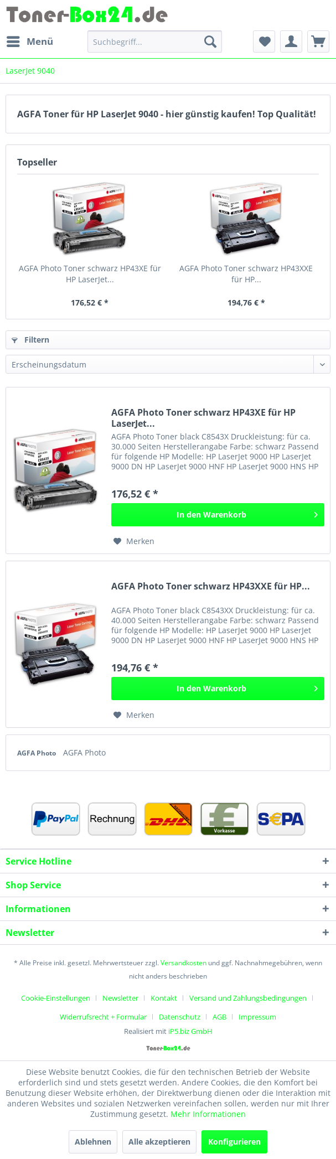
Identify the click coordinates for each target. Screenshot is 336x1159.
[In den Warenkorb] (217, 514)
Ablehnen (93, 1141)
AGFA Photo (37, 753)
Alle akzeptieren (159, 1141)
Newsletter (120, 998)
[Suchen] (210, 41)
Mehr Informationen (208, 1114)
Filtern (30, 339)
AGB (219, 1017)
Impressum (257, 1017)
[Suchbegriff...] (154, 41)
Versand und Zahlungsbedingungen (248, 998)
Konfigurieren (234, 1141)
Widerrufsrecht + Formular (103, 1017)
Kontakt (164, 998)
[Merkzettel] (264, 41)
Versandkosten (183, 962)
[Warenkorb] (318, 41)
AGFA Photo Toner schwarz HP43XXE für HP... (246, 273)
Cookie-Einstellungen (55, 998)
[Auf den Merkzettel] (133, 541)
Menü (30, 40)
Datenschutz (179, 1017)
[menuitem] (29, 41)
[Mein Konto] (291, 41)
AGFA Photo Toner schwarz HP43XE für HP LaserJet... (90, 273)
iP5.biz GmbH (190, 1031)
